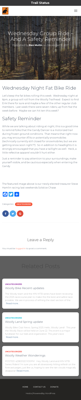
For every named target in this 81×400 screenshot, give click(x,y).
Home (25, 387)
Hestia (29, 393)
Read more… (12, 303)
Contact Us (39, 387)
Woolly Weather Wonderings (25, 355)
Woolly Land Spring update (24, 321)
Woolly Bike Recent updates (24, 288)
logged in (21, 248)
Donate (54, 387)
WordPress (50, 393)
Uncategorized (23, 204)
